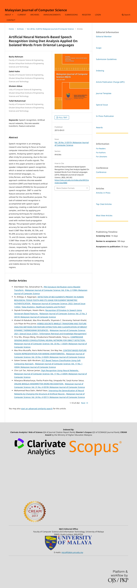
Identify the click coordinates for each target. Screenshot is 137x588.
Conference (101, 172)
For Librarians (101, 156)
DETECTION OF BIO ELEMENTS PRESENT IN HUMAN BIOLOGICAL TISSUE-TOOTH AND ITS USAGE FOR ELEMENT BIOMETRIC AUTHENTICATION (49, 300)
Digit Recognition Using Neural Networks (60, 370)
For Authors (101, 152)
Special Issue (102, 104)
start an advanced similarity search (37, 408)
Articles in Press (103, 192)
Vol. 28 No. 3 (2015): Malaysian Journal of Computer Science (50, 29)
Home (11, 29)
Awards (99, 127)
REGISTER (86, 14)
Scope (98, 48)
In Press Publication (105, 116)
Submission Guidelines (106, 59)
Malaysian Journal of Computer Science (36, 10)
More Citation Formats (65, 188)
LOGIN (98, 14)
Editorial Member (104, 36)
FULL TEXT (62, 117)
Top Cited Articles (104, 204)
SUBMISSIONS (71, 14)
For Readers (101, 148)
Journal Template (103, 93)
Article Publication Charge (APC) (110, 82)
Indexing (100, 70)
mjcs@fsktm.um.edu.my (72, 552)
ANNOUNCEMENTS (52, 14)
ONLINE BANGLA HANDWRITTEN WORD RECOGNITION (39, 384)
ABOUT (8, 14)
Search (126, 14)
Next (83, 403)
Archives (20, 29)
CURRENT (22, 14)
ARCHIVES (34, 14)
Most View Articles (104, 215)
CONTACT (11, 20)
